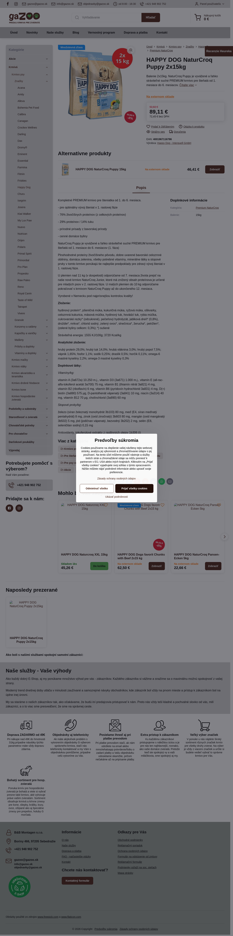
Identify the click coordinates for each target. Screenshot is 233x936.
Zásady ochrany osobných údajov (116, 478)
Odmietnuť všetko (97, 488)
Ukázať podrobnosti (116, 496)
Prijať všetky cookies (134, 488)
